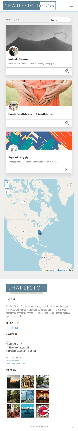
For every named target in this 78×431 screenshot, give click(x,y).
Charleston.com (44, 426)
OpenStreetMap (59, 270)
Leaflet (48, 270)
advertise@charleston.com (16, 363)
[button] (39, 233)
